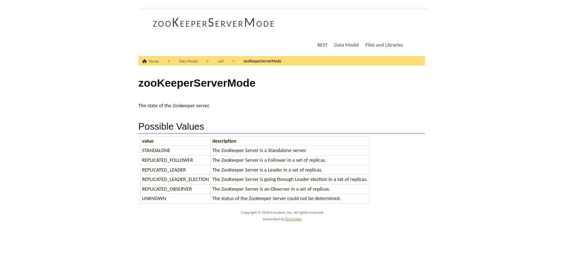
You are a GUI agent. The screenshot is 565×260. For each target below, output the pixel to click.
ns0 (221, 61)
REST (322, 45)
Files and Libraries (384, 45)
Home (154, 61)
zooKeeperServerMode (214, 22)
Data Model (346, 45)
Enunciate (293, 219)
